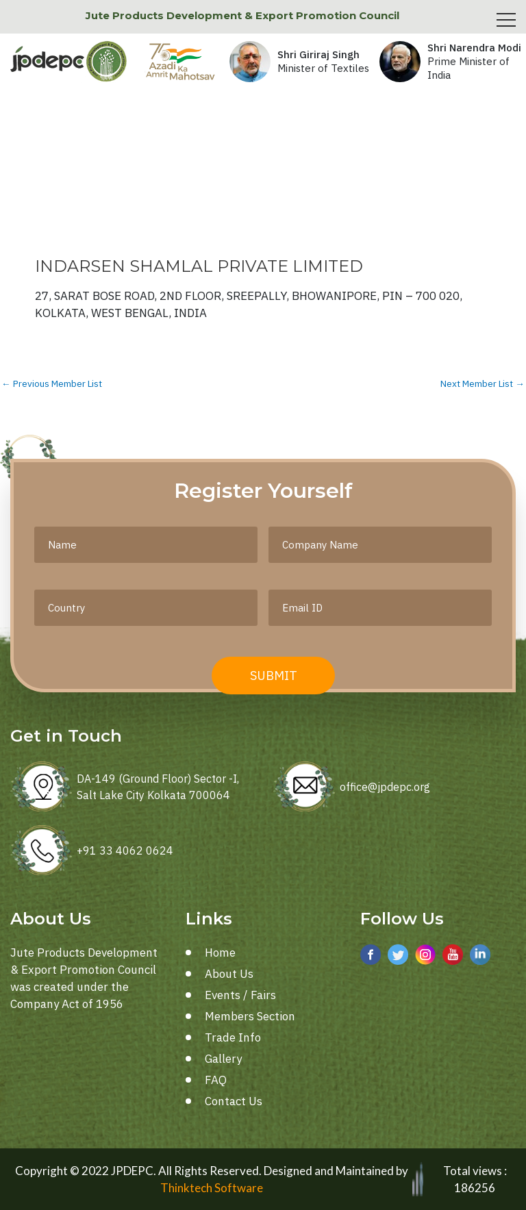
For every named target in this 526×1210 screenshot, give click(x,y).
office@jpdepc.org (385, 787)
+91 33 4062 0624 (125, 850)
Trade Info (233, 1037)
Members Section (250, 1016)
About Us (229, 973)
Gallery (223, 1058)
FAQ (216, 1079)
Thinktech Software (211, 1188)
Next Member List (482, 384)
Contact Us (233, 1101)
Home (220, 952)
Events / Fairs (240, 995)
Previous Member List (51, 384)
